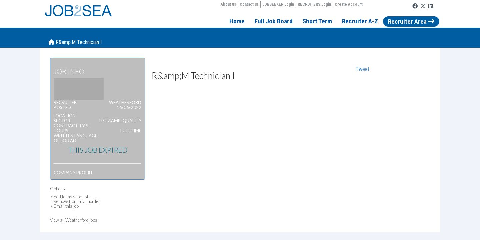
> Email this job (64, 206)
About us (228, 4)
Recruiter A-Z (360, 21)
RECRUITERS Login (314, 4)
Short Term (317, 21)
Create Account (349, 4)
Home (237, 21)
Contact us (249, 4)
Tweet (362, 69)
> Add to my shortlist (69, 196)
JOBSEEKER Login (278, 4)
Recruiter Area (411, 21)
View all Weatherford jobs (73, 220)
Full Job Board (274, 21)
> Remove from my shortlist (75, 201)
